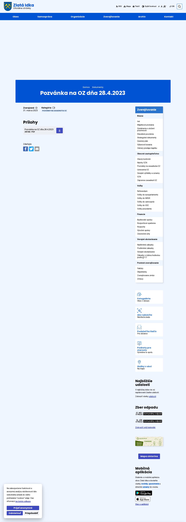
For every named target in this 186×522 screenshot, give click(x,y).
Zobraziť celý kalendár (145, 371)
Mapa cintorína (149, 400)
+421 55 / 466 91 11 (158, 501)
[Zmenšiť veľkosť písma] (159, 6)
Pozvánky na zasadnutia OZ (54, 55)
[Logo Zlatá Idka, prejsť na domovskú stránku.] (19, 6)
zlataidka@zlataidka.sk (160, 504)
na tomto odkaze (22, 501)
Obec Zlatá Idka (81, 515)
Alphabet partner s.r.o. (48, 515)
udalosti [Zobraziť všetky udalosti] (152, 340)
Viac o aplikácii (142, 448)
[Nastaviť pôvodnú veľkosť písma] (161, 6)
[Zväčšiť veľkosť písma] (165, 6)
